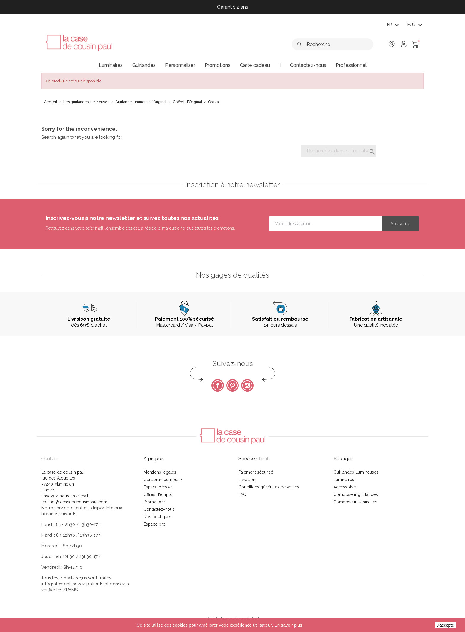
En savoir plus (287, 625)
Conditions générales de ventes (268, 487)
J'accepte (445, 625)
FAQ (242, 494)
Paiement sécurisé (255, 472)
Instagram (247, 385)
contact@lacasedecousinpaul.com (74, 501)
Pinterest (232, 385)
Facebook (217, 385)
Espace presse (158, 487)
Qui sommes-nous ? (163, 479)
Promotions (155, 501)
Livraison (246, 479)
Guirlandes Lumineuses (355, 472)
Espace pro (154, 524)
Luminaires (343, 479)
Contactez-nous (159, 509)
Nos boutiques (158, 516)
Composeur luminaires (355, 501)
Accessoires (345, 487)
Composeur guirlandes (355, 494)
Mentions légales (160, 472)
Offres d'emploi (158, 494)
